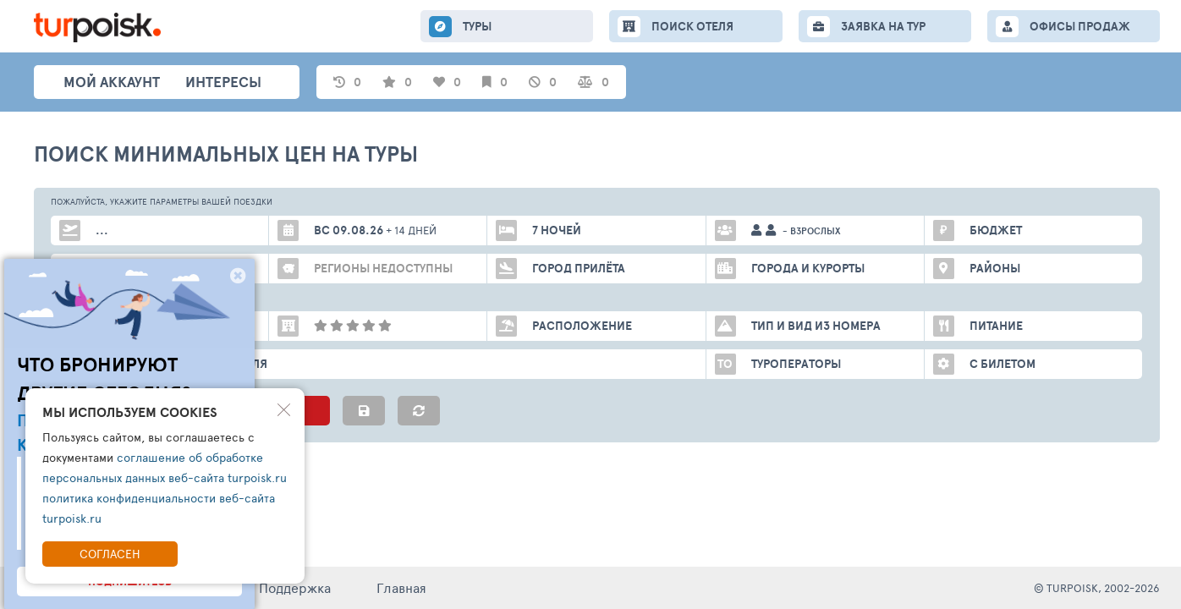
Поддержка (295, 587)
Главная (401, 587)
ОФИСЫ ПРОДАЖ (1080, 26)
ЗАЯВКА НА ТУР (883, 26)
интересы (223, 81)
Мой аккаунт (111, 81)
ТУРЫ (477, 26)
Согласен (110, 554)
